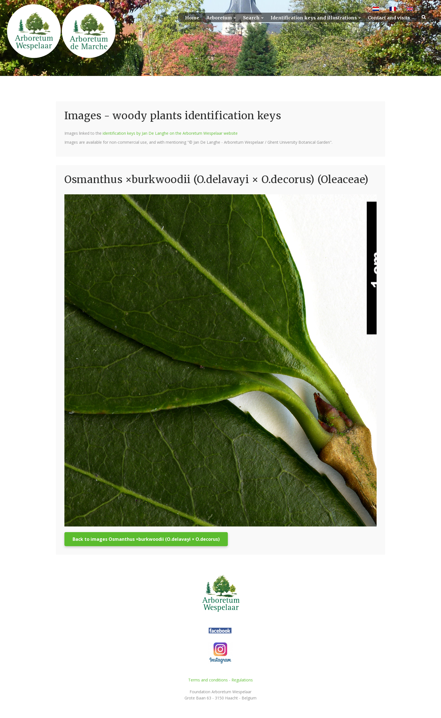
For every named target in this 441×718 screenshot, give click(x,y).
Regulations (242, 680)
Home (192, 18)
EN (417, 9)
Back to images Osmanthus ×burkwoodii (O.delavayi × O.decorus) (146, 539)
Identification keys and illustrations (314, 18)
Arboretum (219, 18)
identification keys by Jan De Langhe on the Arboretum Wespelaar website (170, 133)
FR (400, 9)
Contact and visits (389, 18)
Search (251, 18)
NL (383, 9)
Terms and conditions (208, 680)
